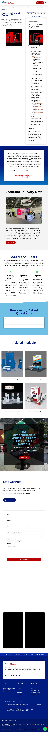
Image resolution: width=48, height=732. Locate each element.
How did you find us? (11, 539)
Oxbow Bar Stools (39, 112)
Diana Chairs (38, 106)
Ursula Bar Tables (39, 109)
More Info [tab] (20, 701)
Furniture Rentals (7, 694)
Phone (26, 526)
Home (2, 7)
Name (8, 514)
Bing (19, 541)
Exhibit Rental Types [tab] (10, 701)
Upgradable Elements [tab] (36, 16)
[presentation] (16, 554)
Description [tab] (30, 13)
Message (9, 543)
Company (9, 520)
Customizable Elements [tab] (40, 13)
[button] (24, 318)
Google (9, 541)
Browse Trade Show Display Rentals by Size (9, 689)
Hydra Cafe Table (39, 103)
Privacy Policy (26, 729)
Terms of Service (33, 729)
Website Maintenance (35, 724)
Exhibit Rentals (8, 7)
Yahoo (14, 541)
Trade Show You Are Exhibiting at (14, 533)
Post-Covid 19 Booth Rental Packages (26, 7)
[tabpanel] (24, 708)
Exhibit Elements (14, 7)
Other (22, 541)
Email (8, 526)
